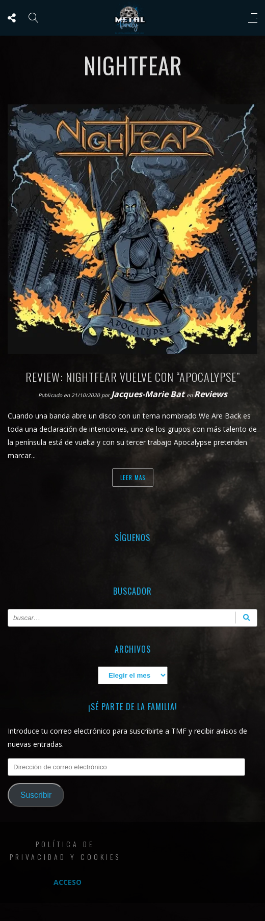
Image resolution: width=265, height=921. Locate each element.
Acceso (68, 882)
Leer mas (132, 477)
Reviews (210, 394)
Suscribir (35, 795)
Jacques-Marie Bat (149, 394)
